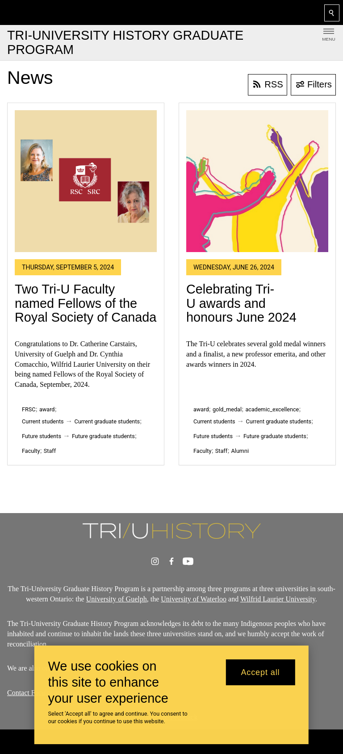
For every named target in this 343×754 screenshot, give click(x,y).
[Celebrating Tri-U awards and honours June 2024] (257, 181)
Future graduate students (103, 436)
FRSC (28, 409)
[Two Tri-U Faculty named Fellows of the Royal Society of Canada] (86, 181)
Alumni (240, 450)
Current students (43, 421)
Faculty (31, 450)
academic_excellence (272, 409)
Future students (41, 436)
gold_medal (227, 409)
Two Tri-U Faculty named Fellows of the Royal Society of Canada (85, 303)
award (47, 409)
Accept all (260, 672)
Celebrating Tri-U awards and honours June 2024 (241, 303)
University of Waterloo (193, 599)
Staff (50, 450)
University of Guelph (116, 599)
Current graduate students (107, 421)
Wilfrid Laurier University (277, 599)
